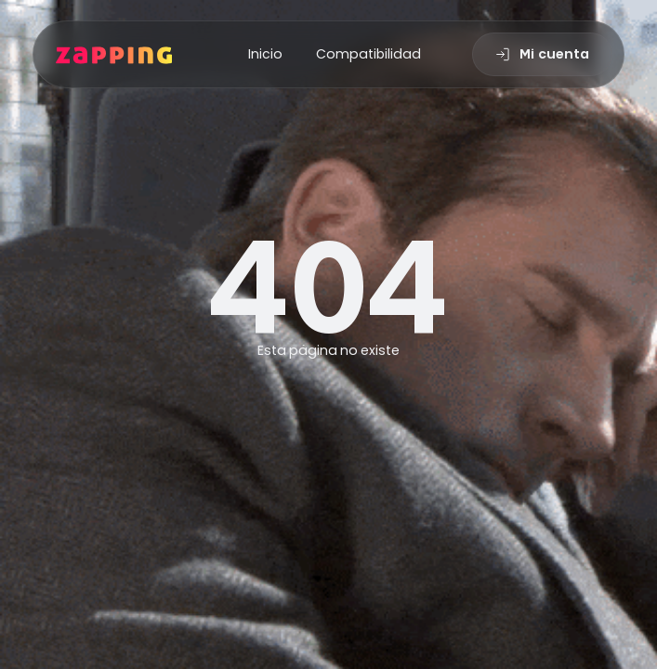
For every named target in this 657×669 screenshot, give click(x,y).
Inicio (265, 54)
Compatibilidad (368, 54)
